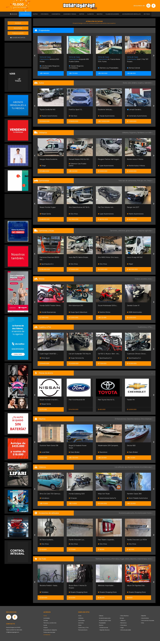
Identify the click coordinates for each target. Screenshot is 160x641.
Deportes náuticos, (134, 419)
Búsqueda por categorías (50, 630)
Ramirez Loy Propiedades (108, 68)
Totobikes (44, 592)
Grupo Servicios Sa (76, 358)
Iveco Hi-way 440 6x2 (134, 257)
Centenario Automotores (137, 116)
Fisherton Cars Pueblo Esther (77, 165)
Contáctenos (46, 634)
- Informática (123, 625)
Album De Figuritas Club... (136, 585)
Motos (79, 625)
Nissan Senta (45, 214)
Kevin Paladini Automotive (137, 498)
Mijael (130, 264)
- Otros (142, 623)
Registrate (18, 28)
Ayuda (45, 625)
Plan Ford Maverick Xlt (77, 400)
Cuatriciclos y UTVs (83, 627)
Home (45, 615)
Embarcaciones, (121, 419)
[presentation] (34, 55)
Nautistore (102, 452)
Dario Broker (74, 452)
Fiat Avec (73, 116)
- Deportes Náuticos (104, 630)
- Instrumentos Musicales (147, 620)
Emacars (73, 498)
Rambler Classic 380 (134, 494)
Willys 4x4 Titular (104, 494)
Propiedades (102, 623)
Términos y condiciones (49, 623)
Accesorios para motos (143, 513)
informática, (115, 559)
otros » (150, 559)
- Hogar (122, 627)
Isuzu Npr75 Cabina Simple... (79, 257)
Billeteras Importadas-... (106, 585)
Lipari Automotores (106, 166)
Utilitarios (80, 618)
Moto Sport (45, 358)
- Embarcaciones (103, 627)
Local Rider (44, 452)
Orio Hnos (73, 214)
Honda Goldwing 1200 (77, 494)
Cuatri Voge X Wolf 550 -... (49, 354)
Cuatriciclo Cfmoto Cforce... (136, 354)
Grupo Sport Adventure (78, 312)
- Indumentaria (144, 618)
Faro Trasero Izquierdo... (106, 540)
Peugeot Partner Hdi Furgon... (109, 159)
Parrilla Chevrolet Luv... (77, 540)
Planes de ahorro (82, 630)
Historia (45, 627)
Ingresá (18, 23)
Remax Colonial (133, 68)
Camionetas (81, 620)
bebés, (127, 559)
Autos (79, 615)
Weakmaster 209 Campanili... (108, 445)
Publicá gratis (18, 33)
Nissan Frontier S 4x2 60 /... (49, 400)
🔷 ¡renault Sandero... (134, 109)
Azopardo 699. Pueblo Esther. (79, 59)
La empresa (46, 618)
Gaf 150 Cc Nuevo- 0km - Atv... (109, 354)
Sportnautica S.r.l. (47, 264)
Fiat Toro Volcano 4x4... (106, 207)
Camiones (81, 623)
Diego (43, 166)
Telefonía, (99, 559)
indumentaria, (142, 559)
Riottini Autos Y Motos (135, 159)
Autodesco (44, 498)
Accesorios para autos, (127, 513)
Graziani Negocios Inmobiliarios (76, 67)
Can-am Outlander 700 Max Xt (80, 354)
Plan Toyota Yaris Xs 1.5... (106, 400)
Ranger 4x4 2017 (133, 207)
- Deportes (143, 615)
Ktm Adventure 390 (76, 305)
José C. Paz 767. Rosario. (137, 59)
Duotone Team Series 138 (49, 445)
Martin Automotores (135, 214)
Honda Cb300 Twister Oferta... (50, 305)
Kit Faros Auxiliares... (47, 540)
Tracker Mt (131, 400)
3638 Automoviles (134, 312)
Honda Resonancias (48, 312)
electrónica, (107, 559)
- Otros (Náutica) (124, 615)
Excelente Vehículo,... (105, 109)
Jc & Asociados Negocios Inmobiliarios (49, 67)
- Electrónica (123, 623)
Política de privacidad (49, 632)
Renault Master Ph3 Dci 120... (79, 159)
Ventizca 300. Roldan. (49, 59)
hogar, (122, 559)
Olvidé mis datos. (17, 37)
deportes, (133, 559)
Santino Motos (104, 312)
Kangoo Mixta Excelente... (49, 159)
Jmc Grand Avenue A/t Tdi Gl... (79, 207)
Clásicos (101, 615)
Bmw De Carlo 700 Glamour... (50, 494)
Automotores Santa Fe (107, 498)
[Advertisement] (18, 54)
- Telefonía (122, 620)
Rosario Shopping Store (78, 592)
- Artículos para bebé (125, 630)
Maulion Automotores (48, 116)
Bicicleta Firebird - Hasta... (49, 585)
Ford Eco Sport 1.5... (76, 109)
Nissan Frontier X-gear (48, 207)
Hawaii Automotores (106, 116)
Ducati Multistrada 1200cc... (107, 305)
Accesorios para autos (104, 618)
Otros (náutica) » (146, 419)
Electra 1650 (131, 445)
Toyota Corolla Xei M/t (47, 109)
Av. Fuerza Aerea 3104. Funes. (109, 59)
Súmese (45, 620)
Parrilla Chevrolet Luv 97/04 (137, 540)
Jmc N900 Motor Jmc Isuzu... (108, 257)
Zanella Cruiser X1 (133, 305)
